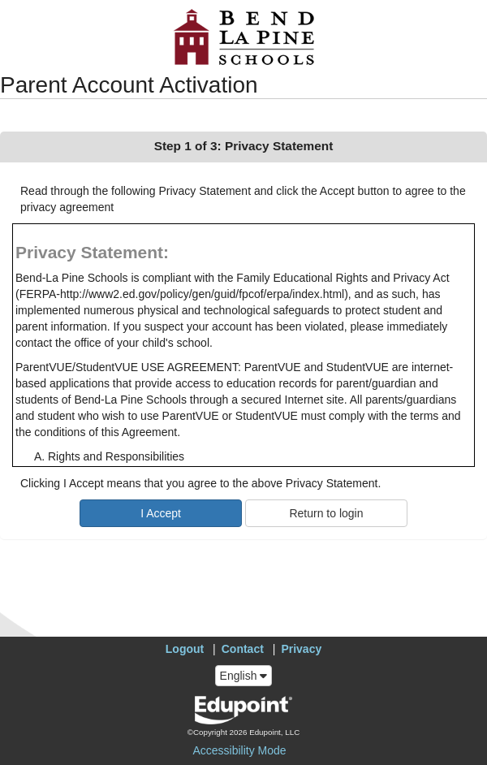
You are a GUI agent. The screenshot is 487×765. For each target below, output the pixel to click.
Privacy (301, 648)
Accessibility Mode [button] (239, 750)
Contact (243, 648)
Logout (185, 648)
